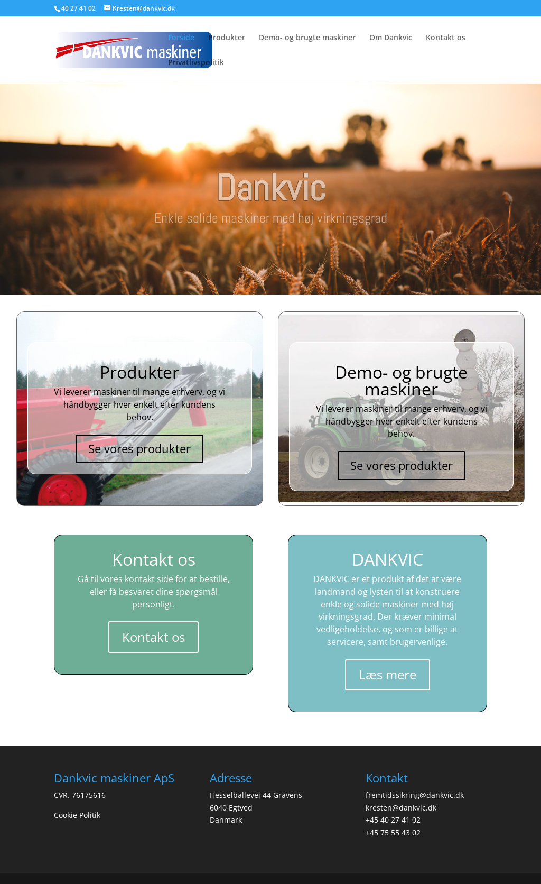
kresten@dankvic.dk (401, 808)
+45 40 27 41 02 (393, 820)
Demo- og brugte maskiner (307, 38)
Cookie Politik (77, 815)
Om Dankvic (390, 38)
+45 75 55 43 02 (393, 832)
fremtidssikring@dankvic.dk (415, 795)
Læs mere (387, 674)
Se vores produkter (139, 448)
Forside (181, 38)
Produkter (226, 38)
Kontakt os (445, 38)
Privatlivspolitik (196, 63)
